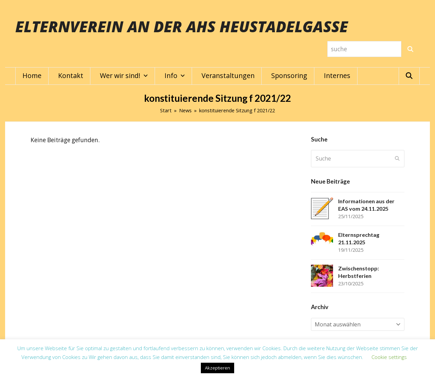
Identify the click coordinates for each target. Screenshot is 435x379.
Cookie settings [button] (389, 357)
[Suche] (410, 49)
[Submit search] (397, 158)
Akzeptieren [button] (217, 368)
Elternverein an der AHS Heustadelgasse (181, 26)
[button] (409, 76)
